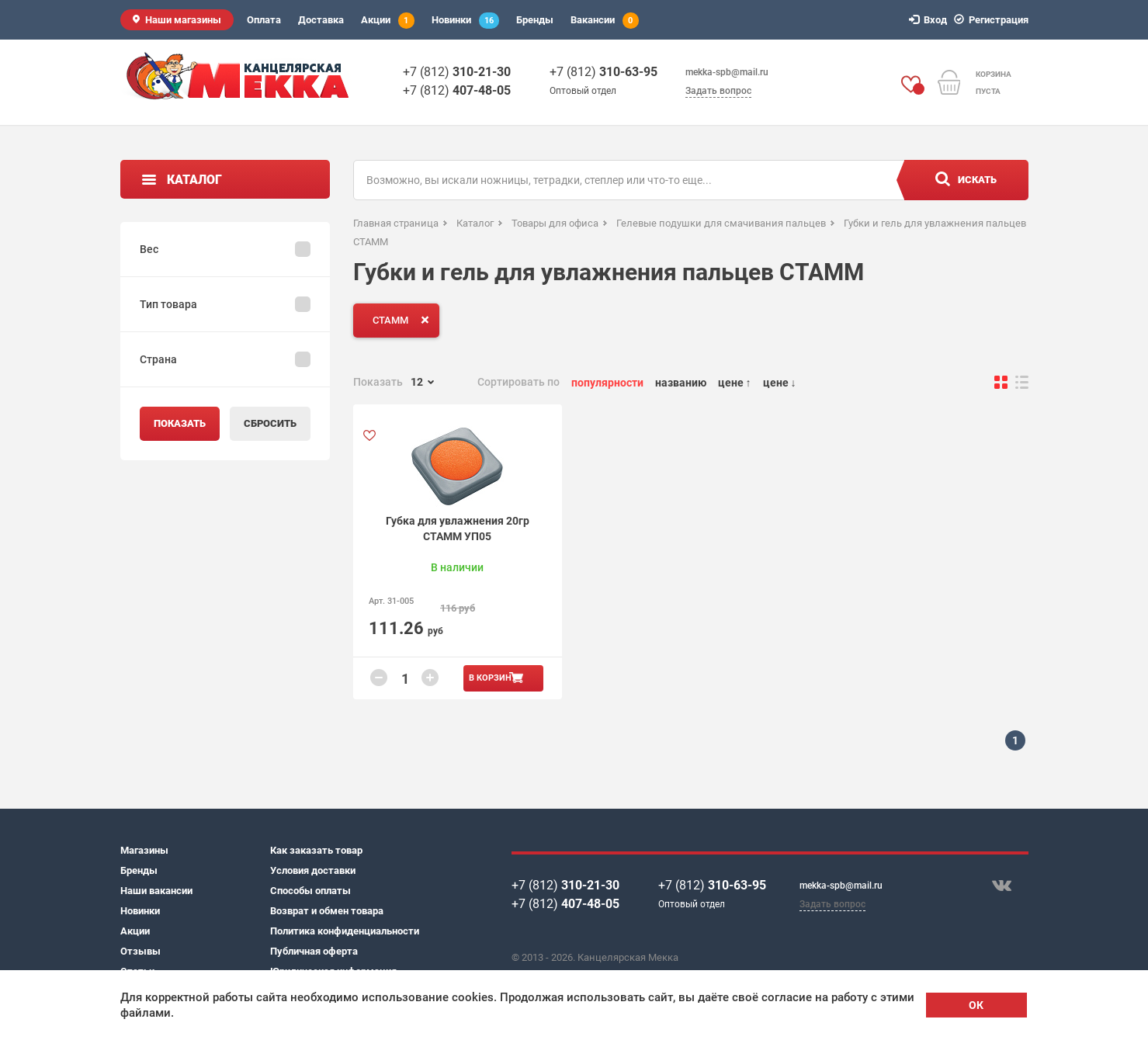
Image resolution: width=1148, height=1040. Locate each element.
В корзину (493, 678)
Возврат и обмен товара (326, 911)
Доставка (321, 20)
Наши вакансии (156, 890)
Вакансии (605, 20)
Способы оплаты (310, 890)
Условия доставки (312, 870)
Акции (387, 20)
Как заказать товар (316, 850)
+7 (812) (457, 71)
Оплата (264, 20)
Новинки (465, 20)
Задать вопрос (718, 90)
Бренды (534, 20)
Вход (930, 20)
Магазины (144, 850)
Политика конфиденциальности (344, 931)
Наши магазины (183, 20)
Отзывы (140, 951)
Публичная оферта (314, 951)
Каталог (194, 179)
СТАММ (404, 320)
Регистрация (993, 20)
